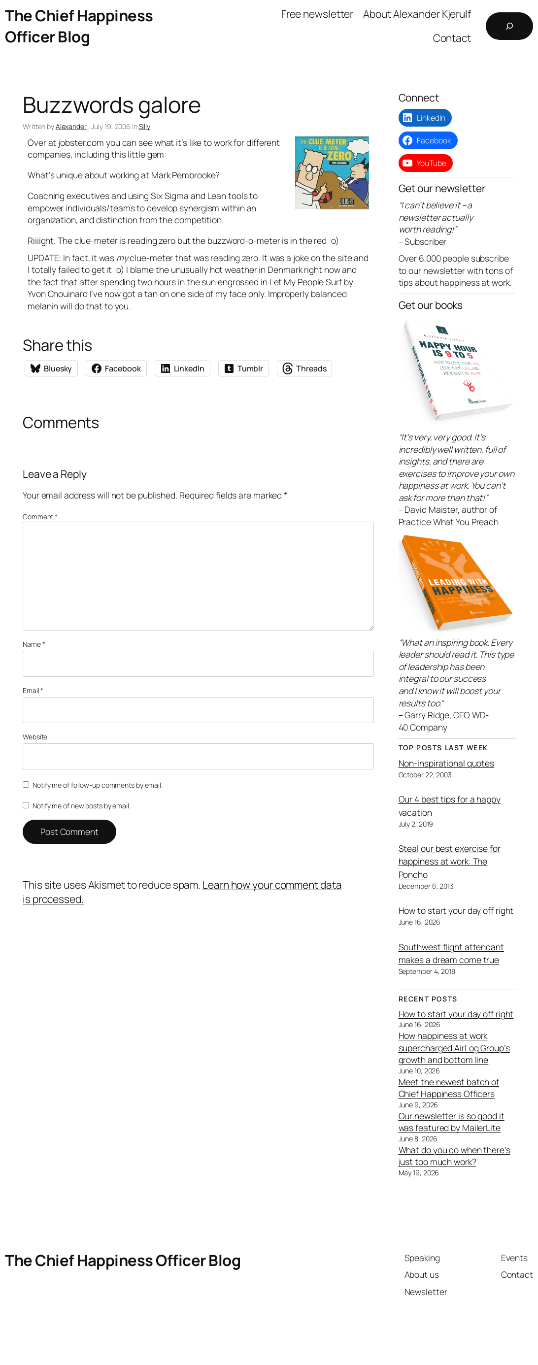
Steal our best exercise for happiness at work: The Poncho (450, 861)
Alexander (71, 126)
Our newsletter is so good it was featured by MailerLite (451, 1122)
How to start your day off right (456, 910)
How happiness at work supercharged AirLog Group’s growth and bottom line (454, 1047)
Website (35, 736)
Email (33, 690)
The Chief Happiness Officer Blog (79, 26)
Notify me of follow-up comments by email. (98, 785)
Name (34, 644)
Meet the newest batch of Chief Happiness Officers (449, 1088)
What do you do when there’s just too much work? (454, 1156)
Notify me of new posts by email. (82, 805)
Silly (145, 126)
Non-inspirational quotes (447, 763)
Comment (40, 516)
